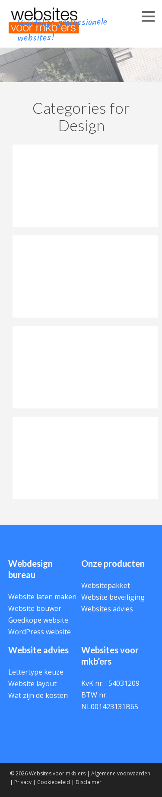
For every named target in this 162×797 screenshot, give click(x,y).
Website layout (32, 683)
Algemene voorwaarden (120, 773)
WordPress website (39, 631)
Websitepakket (105, 585)
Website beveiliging (113, 597)
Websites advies (107, 609)
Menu (140, 25)
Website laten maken (42, 596)
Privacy (23, 782)
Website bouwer (34, 608)
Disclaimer (89, 782)
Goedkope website (38, 620)
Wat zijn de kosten (38, 695)
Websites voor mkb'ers (57, 773)
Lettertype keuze (36, 672)
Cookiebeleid (53, 782)
